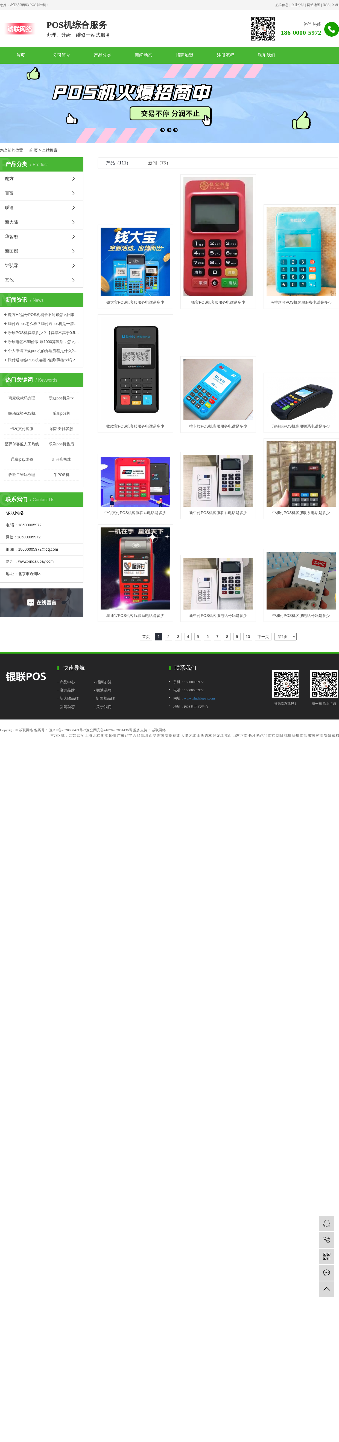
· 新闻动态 (66, 853)
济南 (311, 882)
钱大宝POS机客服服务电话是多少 (135, 302)
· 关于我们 (103, 853)
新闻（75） (159, 163)
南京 (271, 882)
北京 (96, 882)
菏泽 (319, 882)
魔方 (9, 178)
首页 (20, 55)
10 (248, 783)
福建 (176, 882)
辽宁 (128, 882)
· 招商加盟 (103, 829)
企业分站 (297, 5)
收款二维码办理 (21, 474)
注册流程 (225, 55)
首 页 (33, 150)
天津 (184, 882)
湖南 (160, 882)
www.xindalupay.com (199, 845)
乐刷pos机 (61, 413)
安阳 (327, 882)
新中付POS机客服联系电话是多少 (218, 581)
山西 (200, 882)
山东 (235, 882)
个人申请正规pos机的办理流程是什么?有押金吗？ (43, 351)
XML (335, 5)
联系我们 (266, 55)
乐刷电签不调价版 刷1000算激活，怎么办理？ (43, 342)
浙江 (104, 882)
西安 (152, 882)
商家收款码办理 (21, 398)
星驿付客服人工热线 (22, 444)
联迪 (9, 207)
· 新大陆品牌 (68, 845)
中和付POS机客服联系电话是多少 (135, 684)
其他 (9, 280)
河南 (243, 882)
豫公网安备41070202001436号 (109, 877)
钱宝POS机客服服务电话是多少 (218, 302)
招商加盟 (184, 55)
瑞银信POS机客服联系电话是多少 (218, 508)
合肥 (136, 882)
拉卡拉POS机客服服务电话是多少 (135, 508)
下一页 (263, 783)
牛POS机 (61, 474)
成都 (335, 882)
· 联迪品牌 (103, 837)
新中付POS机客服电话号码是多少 (135, 762)
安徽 (168, 882)
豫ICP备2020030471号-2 (67, 877)
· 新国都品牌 (104, 845)
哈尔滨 (261, 882)
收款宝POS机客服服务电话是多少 (218, 426)
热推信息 (281, 5)
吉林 (208, 882)
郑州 (112, 882)
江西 (228, 882)
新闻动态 (143, 55)
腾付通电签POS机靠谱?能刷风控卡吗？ (41, 360)
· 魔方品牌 (66, 837)
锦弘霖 (11, 265)
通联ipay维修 (22, 459)
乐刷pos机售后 (61, 444)
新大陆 (11, 222)
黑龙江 (218, 882)
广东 (120, 882)
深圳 (144, 882)
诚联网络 (158, 877)
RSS (326, 5)
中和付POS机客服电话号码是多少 (218, 762)
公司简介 (61, 55)
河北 (192, 882)
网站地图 (313, 5)
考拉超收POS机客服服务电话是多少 (135, 426)
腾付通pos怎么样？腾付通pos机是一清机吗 (43, 323)
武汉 (80, 882)
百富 (9, 193)
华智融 (11, 236)
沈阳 (279, 882)
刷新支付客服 (61, 428)
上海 (88, 882)
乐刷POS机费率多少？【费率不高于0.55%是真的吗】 (43, 332)
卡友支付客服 (21, 428)
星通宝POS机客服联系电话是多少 (218, 684)
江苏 (72, 882)
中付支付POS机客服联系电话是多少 (135, 581)
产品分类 (102, 55)
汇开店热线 (61, 459)
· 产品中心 (66, 829)
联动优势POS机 (22, 413)
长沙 (252, 882)
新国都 (11, 251)
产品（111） (118, 163)
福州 (295, 882)
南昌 (303, 882)
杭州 (287, 882)
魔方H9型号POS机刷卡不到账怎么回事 (41, 314)
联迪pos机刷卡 (61, 398)
